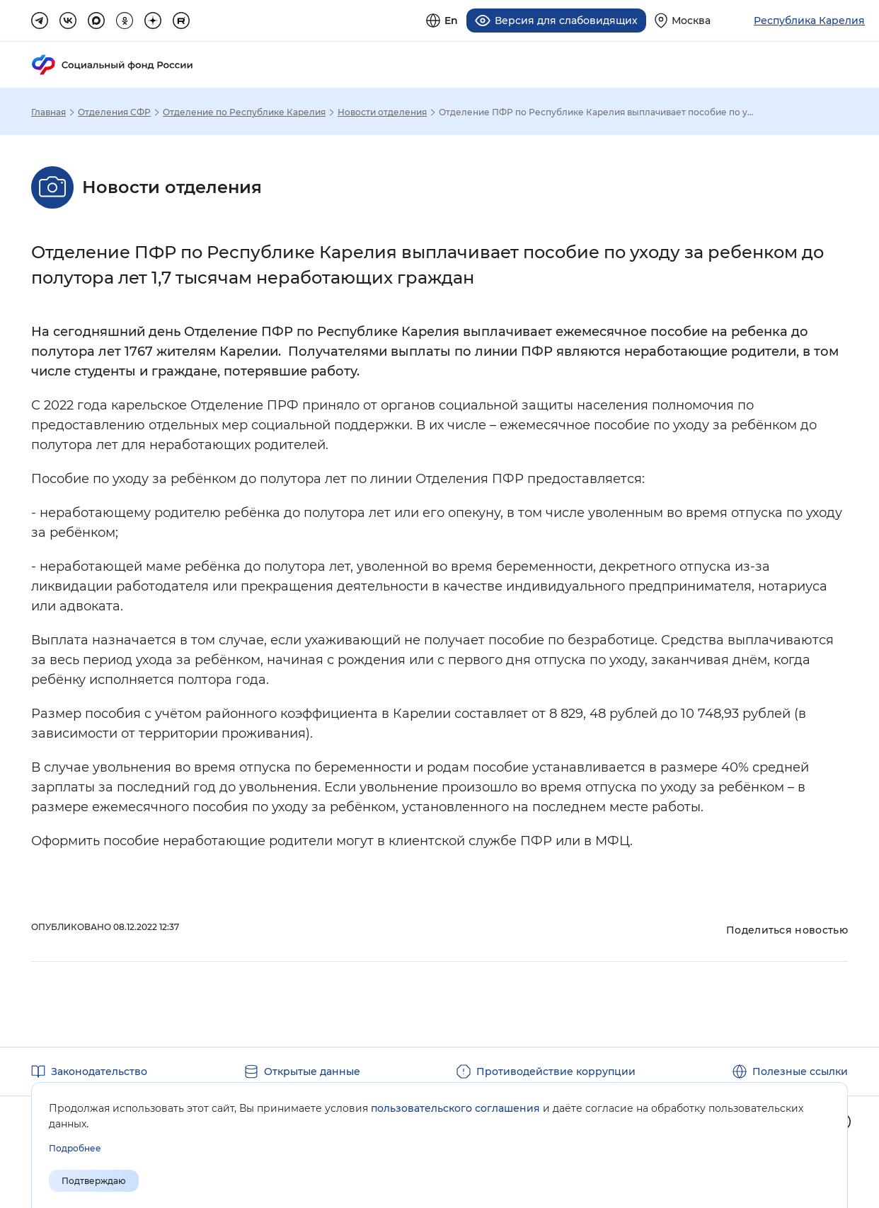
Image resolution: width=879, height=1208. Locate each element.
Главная (48, 112)
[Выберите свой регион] (683, 20)
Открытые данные (312, 1070)
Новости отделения (382, 112)
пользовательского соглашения (455, 1108)
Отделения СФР (114, 112)
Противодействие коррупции (556, 1070)
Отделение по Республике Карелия (244, 112)
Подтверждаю (94, 1180)
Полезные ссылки (800, 1070)
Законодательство (99, 1070)
